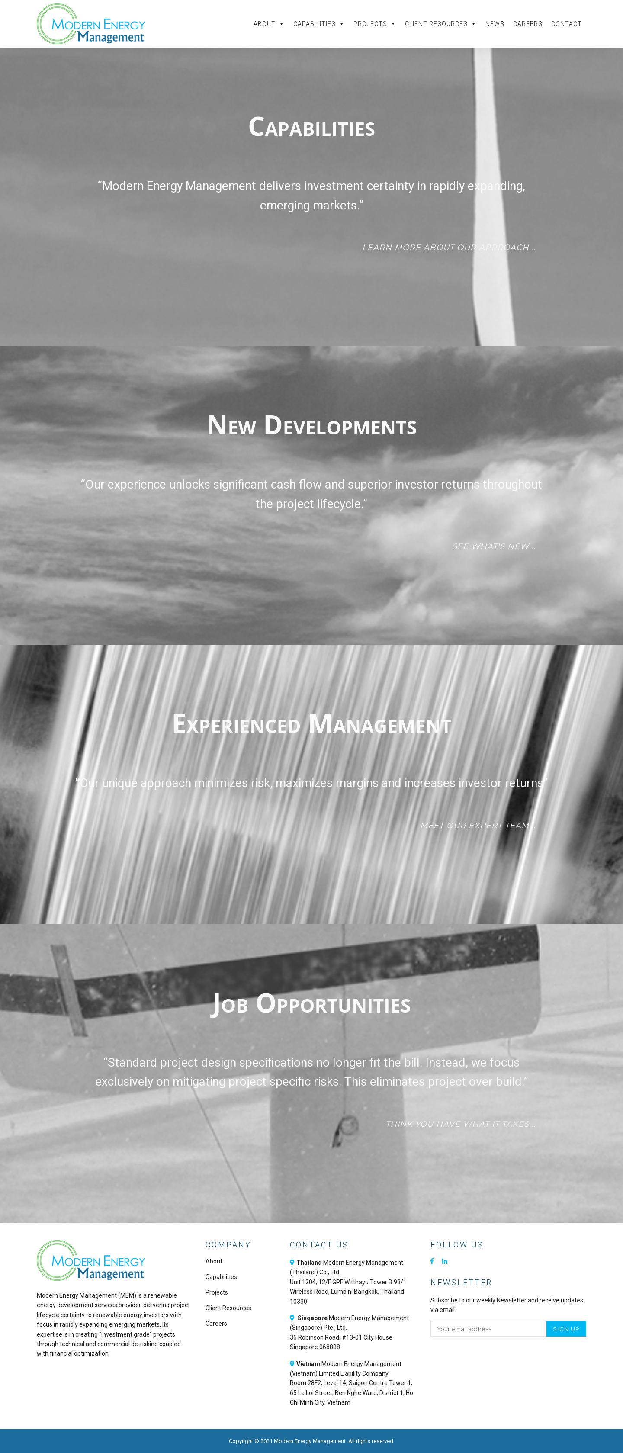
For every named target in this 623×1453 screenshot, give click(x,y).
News (494, 23)
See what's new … (494, 546)
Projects (374, 23)
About (269, 23)
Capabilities (319, 23)
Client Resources (441, 23)
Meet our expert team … (478, 825)
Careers (528, 23)
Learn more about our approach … (449, 247)
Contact (566, 23)
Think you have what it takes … (461, 1124)
